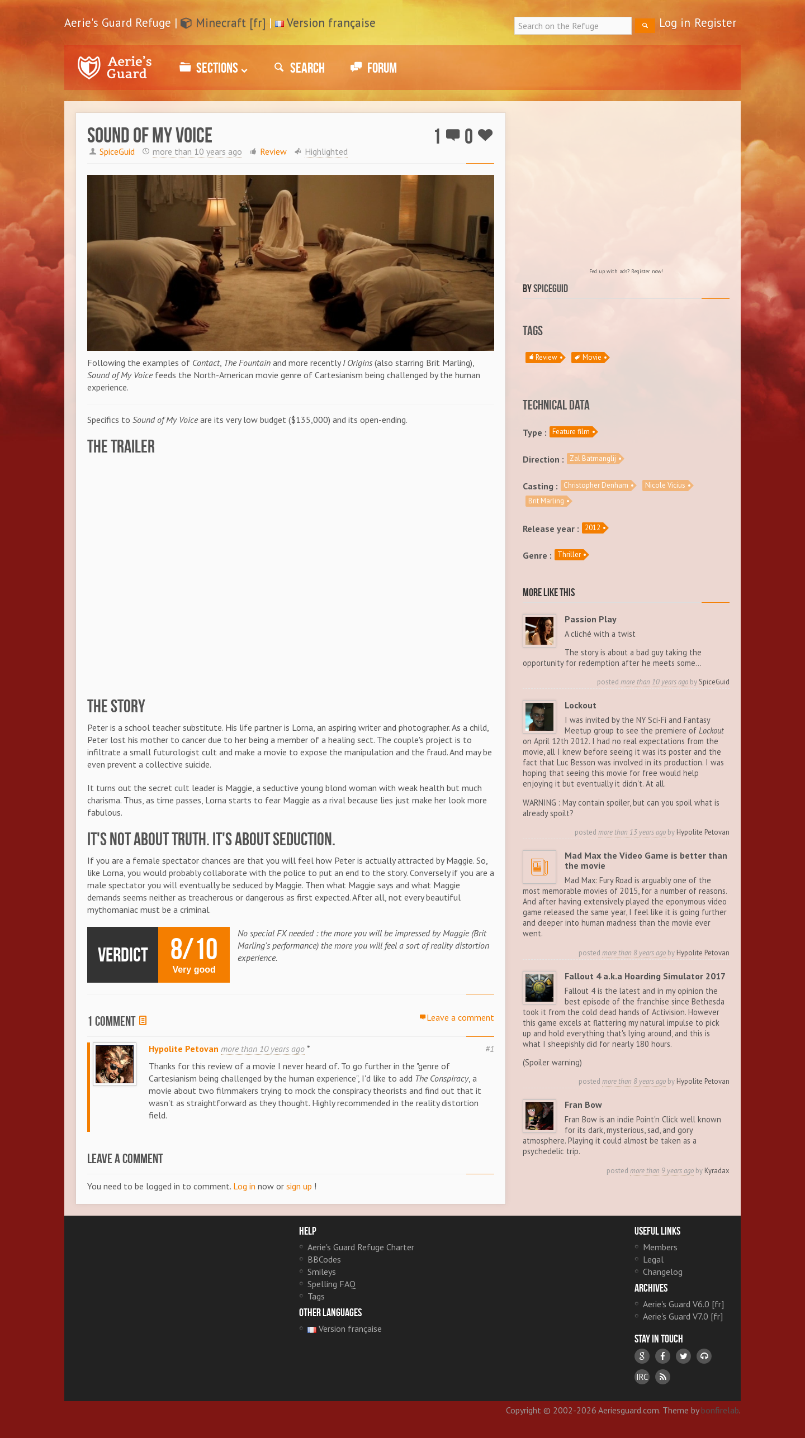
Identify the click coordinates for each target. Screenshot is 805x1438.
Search (297, 67)
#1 (489, 1048)
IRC (642, 1377)
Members (660, 1247)
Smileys (321, 1271)
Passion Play (591, 619)
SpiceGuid (117, 151)
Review (273, 151)
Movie (588, 357)
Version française (331, 22)
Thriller (569, 554)
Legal (653, 1259)
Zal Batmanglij (593, 458)
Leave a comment (456, 1017)
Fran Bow (584, 1104)
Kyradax (717, 1170)
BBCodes (324, 1259)
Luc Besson (576, 762)
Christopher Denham (596, 485)
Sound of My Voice (149, 135)
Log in (674, 22)
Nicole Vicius (665, 485)
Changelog (663, 1271)
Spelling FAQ (331, 1283)
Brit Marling (546, 501)
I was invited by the (601, 720)
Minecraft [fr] (223, 22)
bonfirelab (720, 1410)
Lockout (581, 705)
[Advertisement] (626, 190)
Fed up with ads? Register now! (626, 271)
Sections (212, 67)
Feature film (571, 431)
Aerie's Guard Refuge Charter (360, 1247)
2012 (592, 527)
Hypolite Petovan (184, 1048)
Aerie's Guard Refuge (114, 67)
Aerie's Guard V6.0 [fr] (683, 1304)
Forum (372, 67)
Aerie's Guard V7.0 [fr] (683, 1316)
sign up (299, 1186)
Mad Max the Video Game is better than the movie (646, 860)
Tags (316, 1296)
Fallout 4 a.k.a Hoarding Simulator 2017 (645, 976)
